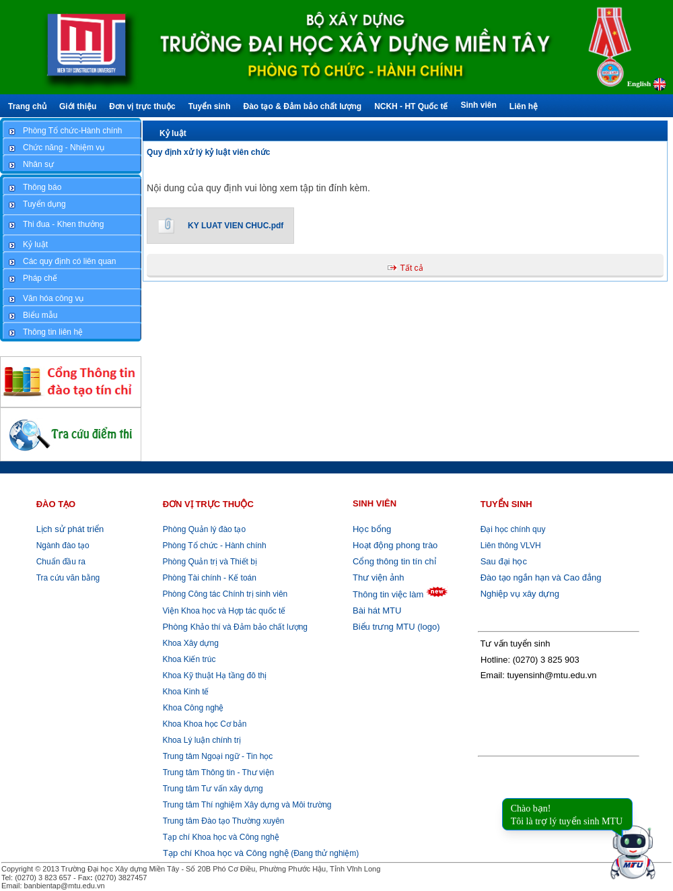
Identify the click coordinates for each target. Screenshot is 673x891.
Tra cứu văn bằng (68, 578)
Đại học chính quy (513, 529)
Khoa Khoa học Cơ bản (203, 724)
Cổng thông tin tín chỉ (394, 561)
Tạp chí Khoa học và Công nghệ (221, 837)
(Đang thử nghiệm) (261, 853)
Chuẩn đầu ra (60, 561)
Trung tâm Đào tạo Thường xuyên (224, 821)
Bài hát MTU (377, 610)
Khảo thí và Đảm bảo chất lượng (234, 627)
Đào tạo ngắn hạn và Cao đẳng (541, 577)
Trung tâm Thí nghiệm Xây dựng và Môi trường (247, 805)
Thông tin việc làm (388, 594)
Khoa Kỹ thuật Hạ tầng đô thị (213, 675)
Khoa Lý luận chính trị (200, 740)
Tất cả (411, 268)
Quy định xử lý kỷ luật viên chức (208, 152)
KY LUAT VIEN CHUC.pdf (235, 225)
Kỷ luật (173, 133)
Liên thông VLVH (511, 545)
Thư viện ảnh (378, 577)
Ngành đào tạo (63, 545)
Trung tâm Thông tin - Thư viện (219, 772)
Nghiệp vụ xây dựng (520, 594)
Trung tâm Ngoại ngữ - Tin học (218, 756)
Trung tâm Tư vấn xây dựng (213, 788)
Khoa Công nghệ (193, 708)
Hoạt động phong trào (395, 545)
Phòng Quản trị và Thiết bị (208, 561)
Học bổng (372, 529)
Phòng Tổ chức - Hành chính (213, 545)
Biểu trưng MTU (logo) (396, 627)
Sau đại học (504, 561)
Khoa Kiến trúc (187, 659)
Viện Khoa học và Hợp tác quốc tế (222, 611)
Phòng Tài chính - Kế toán (208, 578)
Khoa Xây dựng (189, 643)
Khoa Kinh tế (184, 691)
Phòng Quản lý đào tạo (204, 529)
